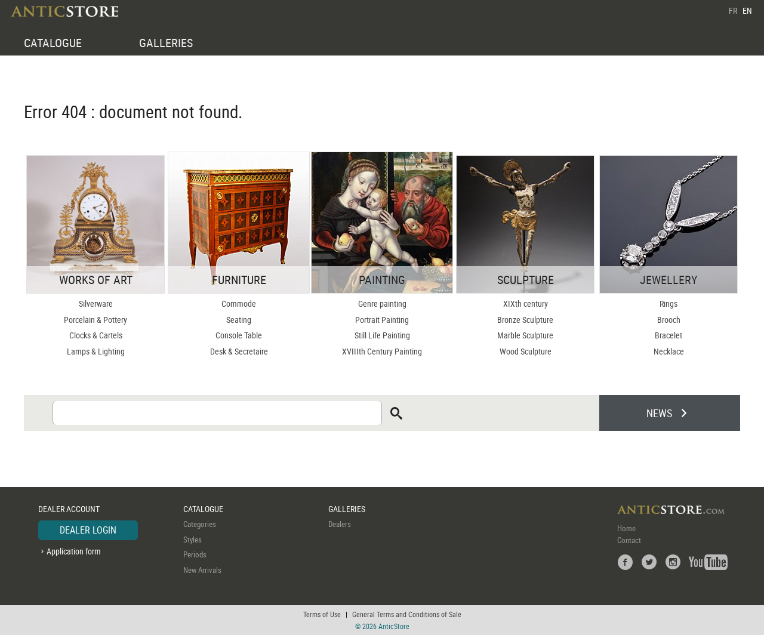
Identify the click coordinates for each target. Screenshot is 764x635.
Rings (668, 303)
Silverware (96, 303)
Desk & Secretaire (239, 351)
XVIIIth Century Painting (382, 351)
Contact (629, 540)
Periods (195, 554)
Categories (199, 524)
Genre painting (382, 303)
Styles (192, 539)
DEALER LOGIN (88, 530)
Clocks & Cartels (95, 335)
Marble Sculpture (525, 335)
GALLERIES (166, 43)
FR (733, 10)
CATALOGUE (53, 43)
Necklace (669, 351)
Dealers (339, 524)
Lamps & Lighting (96, 351)
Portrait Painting (382, 319)
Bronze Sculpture (525, 319)
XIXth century (525, 303)
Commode (238, 303)
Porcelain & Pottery (95, 319)
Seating (238, 319)
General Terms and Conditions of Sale (406, 614)
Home (626, 528)
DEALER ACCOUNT (69, 508)
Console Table (238, 335)
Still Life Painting (382, 335)
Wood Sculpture (526, 351)
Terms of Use (322, 614)
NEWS (659, 413)
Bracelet (668, 335)
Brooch (668, 319)
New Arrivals (202, 570)
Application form (74, 551)
